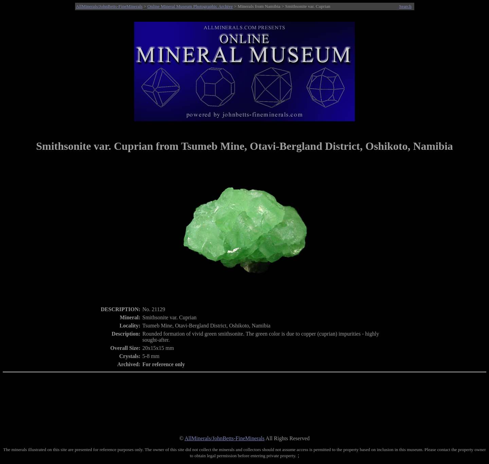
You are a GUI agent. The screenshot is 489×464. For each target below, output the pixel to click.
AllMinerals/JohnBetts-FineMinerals (109, 6)
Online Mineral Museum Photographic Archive (190, 6)
